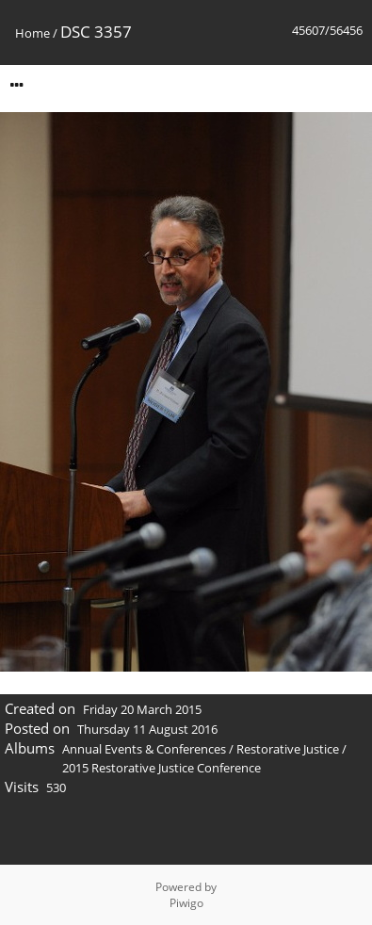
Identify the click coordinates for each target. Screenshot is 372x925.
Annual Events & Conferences (144, 748)
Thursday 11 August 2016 (147, 729)
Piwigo (186, 903)
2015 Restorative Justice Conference (161, 767)
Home (32, 32)
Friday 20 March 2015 (142, 709)
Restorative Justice (287, 748)
